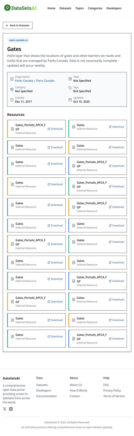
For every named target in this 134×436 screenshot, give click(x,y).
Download (55, 128)
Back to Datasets (17, 25)
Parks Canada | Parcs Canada (34, 81)
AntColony (31, 427)
